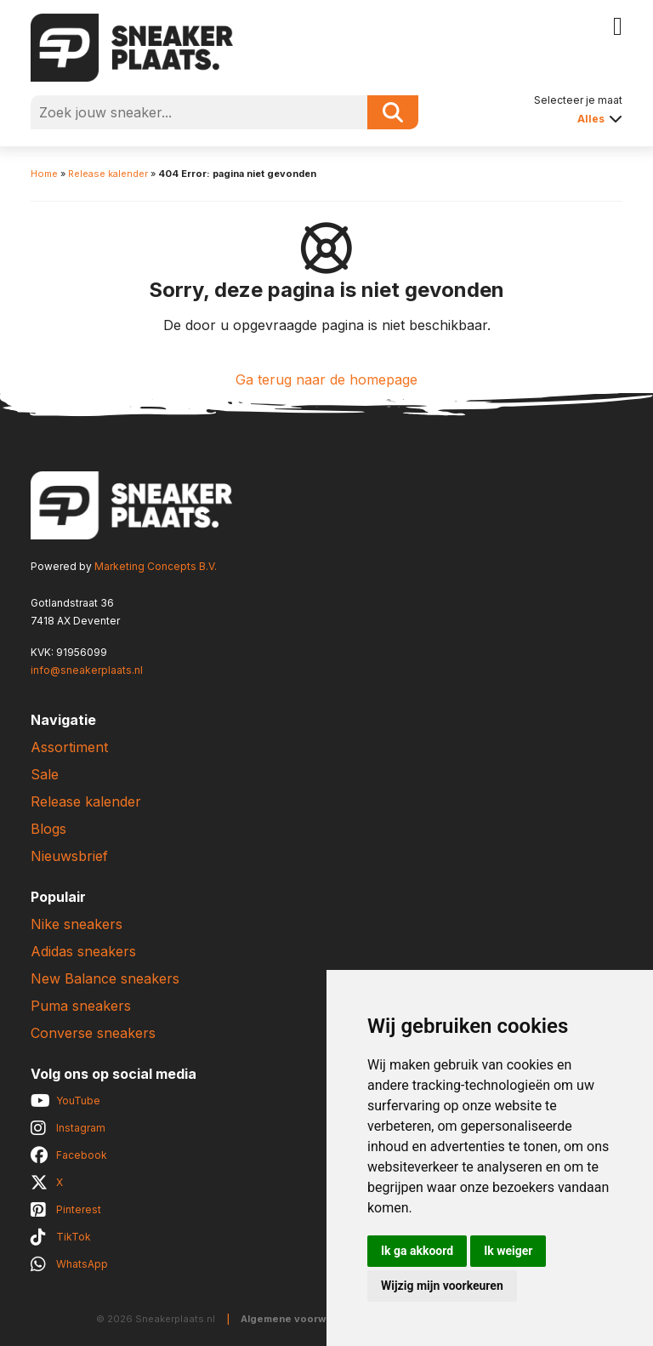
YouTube (78, 1100)
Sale (45, 774)
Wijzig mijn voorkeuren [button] (442, 1285)
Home (44, 174)
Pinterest (78, 1209)
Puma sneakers (81, 1005)
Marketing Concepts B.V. (155, 566)
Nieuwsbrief (69, 855)
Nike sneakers (76, 924)
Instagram (80, 1127)
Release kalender (108, 174)
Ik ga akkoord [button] (417, 1251)
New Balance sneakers (105, 978)
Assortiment (69, 747)
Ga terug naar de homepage (326, 379)
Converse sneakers (93, 1032)
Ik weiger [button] (508, 1251)
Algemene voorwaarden (301, 1319)
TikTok (73, 1236)
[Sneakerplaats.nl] (132, 45)
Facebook (81, 1155)
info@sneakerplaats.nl (87, 670)
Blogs (48, 828)
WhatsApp (82, 1264)
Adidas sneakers (83, 951)
